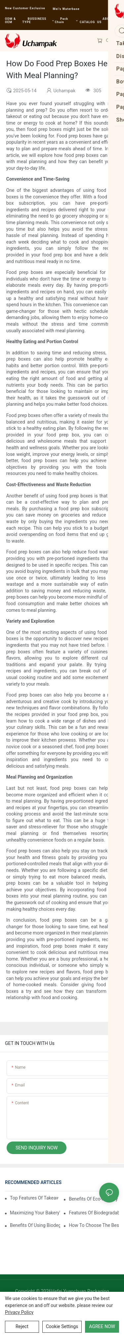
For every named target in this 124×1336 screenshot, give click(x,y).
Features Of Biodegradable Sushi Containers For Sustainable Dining (94, 1212)
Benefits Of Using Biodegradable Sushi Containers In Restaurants (35, 1225)
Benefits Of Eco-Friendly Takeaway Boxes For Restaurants (94, 1199)
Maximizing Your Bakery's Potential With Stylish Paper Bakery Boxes (35, 1212)
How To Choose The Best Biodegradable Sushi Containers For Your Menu (94, 1225)
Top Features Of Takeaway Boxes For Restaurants (34, 1198)
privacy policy (19, 1312)
